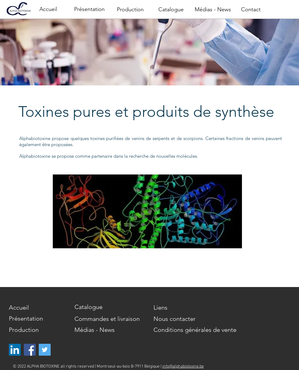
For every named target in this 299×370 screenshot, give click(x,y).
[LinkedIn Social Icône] (15, 350)
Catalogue (88, 307)
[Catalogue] (170, 10)
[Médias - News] (213, 10)
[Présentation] (89, 9)
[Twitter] (45, 350)
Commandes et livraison (107, 318)
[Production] (130, 10)
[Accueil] (48, 9)
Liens (160, 307)
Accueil (19, 307)
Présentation (26, 318)
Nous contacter (174, 318)
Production (24, 329)
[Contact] (250, 10)
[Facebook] (30, 350)
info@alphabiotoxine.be (183, 366)
